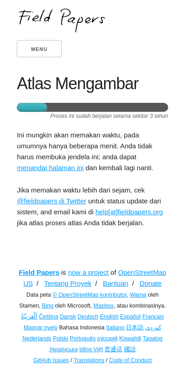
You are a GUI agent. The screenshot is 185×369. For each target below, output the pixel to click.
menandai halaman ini (50, 168)
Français (153, 316)
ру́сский (107, 338)
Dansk (68, 316)
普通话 (113, 349)
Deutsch (87, 316)
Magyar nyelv (40, 327)
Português (82, 338)
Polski (60, 338)
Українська (63, 349)
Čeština (48, 316)
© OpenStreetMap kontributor (90, 295)
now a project (88, 272)
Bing (47, 306)
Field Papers (39, 272)
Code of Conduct (130, 360)
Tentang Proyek (67, 283)
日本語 (135, 327)
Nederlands (36, 338)
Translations (89, 360)
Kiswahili (130, 338)
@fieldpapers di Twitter (51, 201)
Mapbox (104, 306)
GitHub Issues (51, 360)
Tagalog (153, 338)
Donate (150, 283)
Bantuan (115, 283)
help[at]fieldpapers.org (129, 212)
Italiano (115, 327)
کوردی (153, 327)
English (109, 316)
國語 (130, 349)
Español (130, 316)
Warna (138, 295)
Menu (39, 49)
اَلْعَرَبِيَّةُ (29, 316)
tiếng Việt (91, 349)
